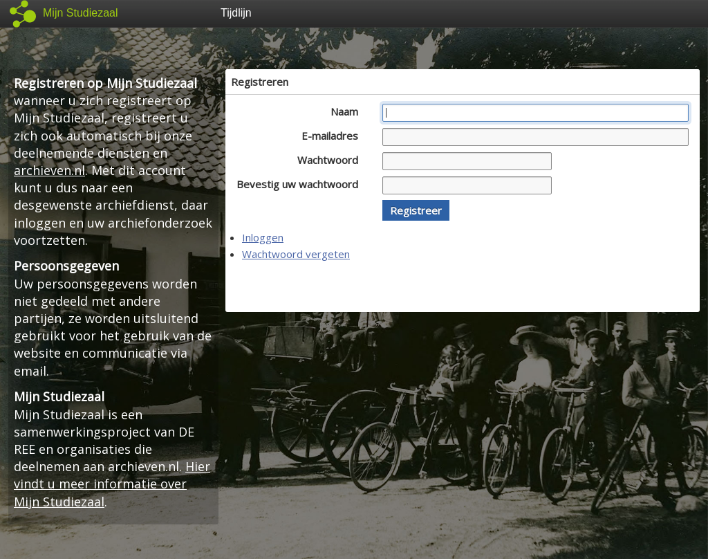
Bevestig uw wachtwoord (301, 184)
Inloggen (262, 237)
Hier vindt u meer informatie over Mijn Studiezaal (112, 483)
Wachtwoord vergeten (296, 254)
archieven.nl (49, 170)
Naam (348, 111)
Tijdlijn (236, 13)
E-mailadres (333, 136)
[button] (415, 210)
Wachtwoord (331, 160)
